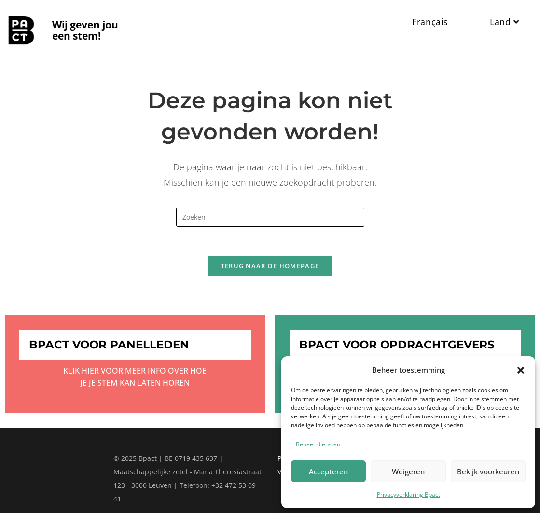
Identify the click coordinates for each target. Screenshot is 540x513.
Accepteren (328, 471)
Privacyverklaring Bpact (408, 494)
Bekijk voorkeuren (488, 471)
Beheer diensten (318, 444)
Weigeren (408, 471)
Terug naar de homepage (270, 266)
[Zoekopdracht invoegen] (270, 217)
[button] (521, 370)
